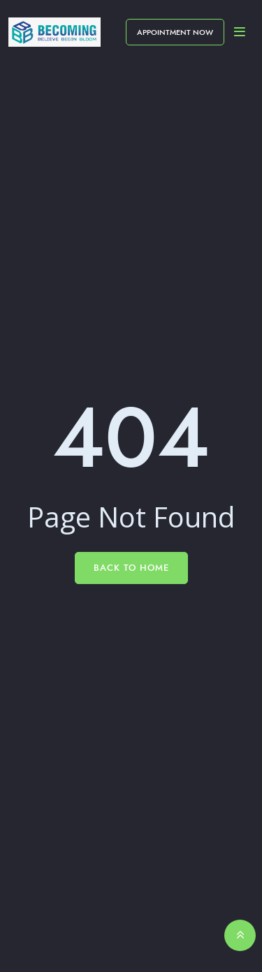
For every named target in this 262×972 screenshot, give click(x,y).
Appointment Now (175, 32)
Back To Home (131, 567)
